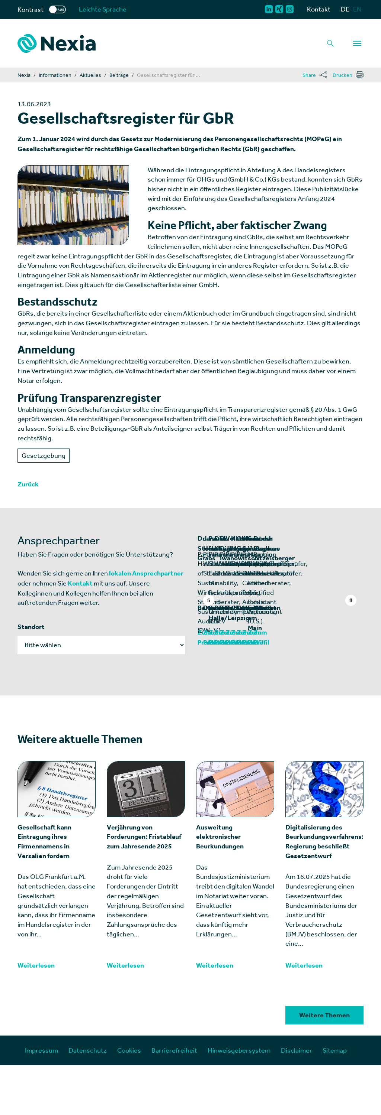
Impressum (41, 1100)
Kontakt (318, 9)
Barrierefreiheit (174, 1100)
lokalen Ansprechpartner (146, 573)
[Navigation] (357, 43)
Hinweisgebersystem (239, 1100)
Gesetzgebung (43, 455)
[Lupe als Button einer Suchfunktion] (330, 43)
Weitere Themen (324, 1065)
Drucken (342, 75)
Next (350, 600)
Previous (208, 600)
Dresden (295, 667)
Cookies (129, 1100)
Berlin (206, 667)
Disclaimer (296, 1100)
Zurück (28, 484)
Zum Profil (213, 692)
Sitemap (335, 1100)
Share (309, 75)
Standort (31, 627)
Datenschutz (87, 1100)
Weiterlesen (36, 1015)
